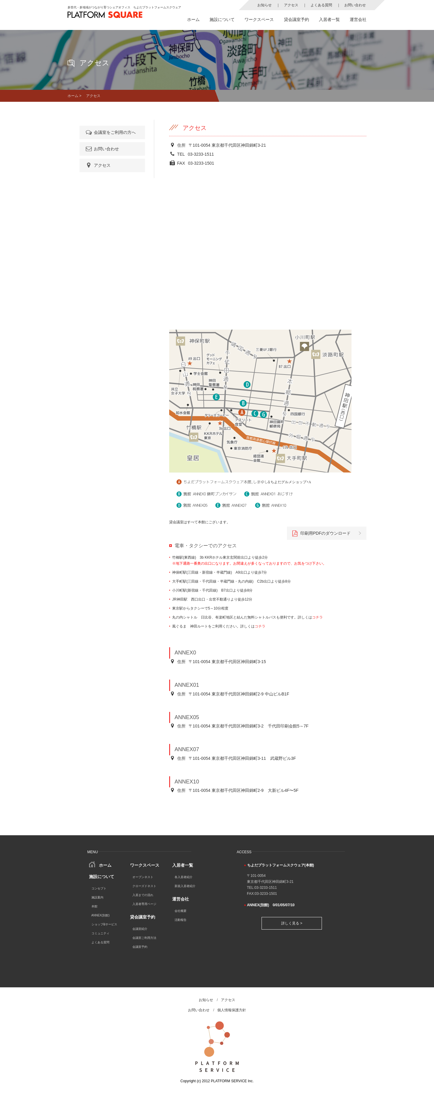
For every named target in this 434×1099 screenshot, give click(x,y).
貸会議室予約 (296, 19)
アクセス (291, 5)
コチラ (317, 617)
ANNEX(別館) (100, 915)
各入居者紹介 (183, 877)
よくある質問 (321, 5)
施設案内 (97, 897)
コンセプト (98, 888)
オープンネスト (142, 877)
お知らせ (264, 5)
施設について (222, 19)
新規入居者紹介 (185, 886)
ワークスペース (259, 19)
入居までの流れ (142, 895)
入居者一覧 (329, 19)
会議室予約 (139, 946)
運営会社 (358, 19)
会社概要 (181, 910)
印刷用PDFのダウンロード (321, 533)
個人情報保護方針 (231, 1010)
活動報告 (181, 919)
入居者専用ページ (144, 904)
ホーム (193, 19)
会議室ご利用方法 (144, 937)
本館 (94, 906)
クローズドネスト (144, 886)
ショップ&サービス (104, 924)
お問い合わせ (355, 5)
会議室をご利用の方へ (110, 132)
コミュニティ (100, 933)
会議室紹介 (139, 928)
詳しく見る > (291, 923)
